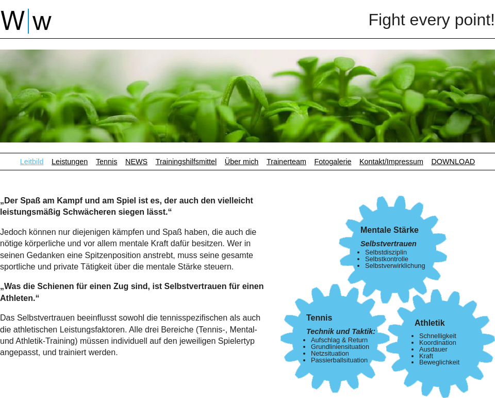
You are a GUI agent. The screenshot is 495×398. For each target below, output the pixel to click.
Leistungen (70, 161)
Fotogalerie (332, 161)
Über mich (242, 161)
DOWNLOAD (453, 161)
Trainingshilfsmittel (186, 161)
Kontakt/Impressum (391, 161)
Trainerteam (286, 161)
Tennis (107, 161)
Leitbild (32, 161)
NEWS (136, 161)
